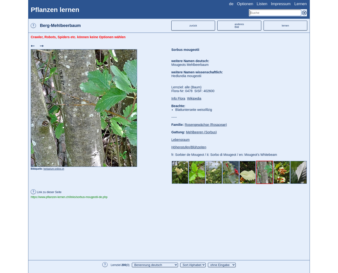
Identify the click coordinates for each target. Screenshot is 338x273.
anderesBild (239, 25)
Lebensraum (180, 140)
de (231, 4)
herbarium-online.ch (53, 169)
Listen (262, 4)
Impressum (281, 4)
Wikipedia (194, 98)
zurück (193, 25)
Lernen (300, 4)
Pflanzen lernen (55, 9)
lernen (285, 25)
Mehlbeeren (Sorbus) (201, 132)
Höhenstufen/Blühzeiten (188, 147)
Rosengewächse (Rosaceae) (206, 125)
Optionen (245, 4)
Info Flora (178, 98)
